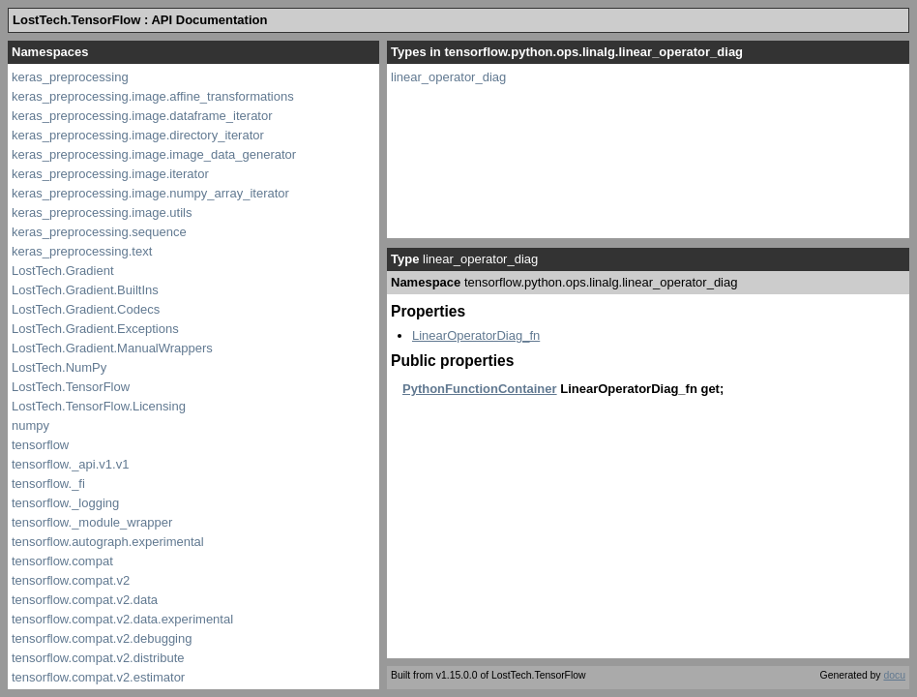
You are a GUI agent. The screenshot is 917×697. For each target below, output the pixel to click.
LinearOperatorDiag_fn (476, 335)
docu (894, 675)
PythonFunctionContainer (479, 388)
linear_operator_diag (448, 77)
